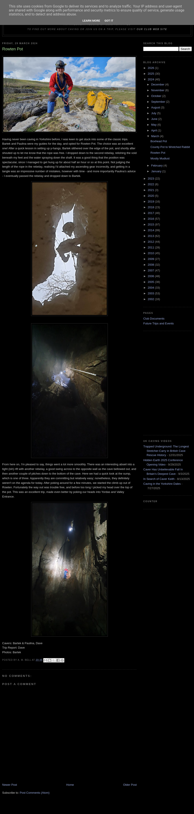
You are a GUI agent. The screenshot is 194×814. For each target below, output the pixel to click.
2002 (151, 299)
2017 (151, 213)
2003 (151, 293)
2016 (151, 218)
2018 (151, 207)
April (154, 130)
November (158, 90)
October (156, 96)
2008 (151, 264)
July (154, 113)
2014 (151, 230)
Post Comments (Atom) (35, 792)
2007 (151, 270)
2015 (151, 224)
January (156, 171)
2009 (151, 259)
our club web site (152, 29)
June (154, 119)
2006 (151, 276)
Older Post (130, 784)
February (157, 165)
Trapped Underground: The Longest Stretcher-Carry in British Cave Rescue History (166, 451)
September (158, 101)
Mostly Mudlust (160, 158)
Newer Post (9, 784)
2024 (151, 79)
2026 (151, 68)
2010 (151, 253)
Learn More (91, 20)
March (155, 136)
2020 (151, 195)
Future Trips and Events (158, 323)
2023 (151, 178)
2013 (151, 236)
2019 (151, 201)
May (154, 124)
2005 (151, 282)
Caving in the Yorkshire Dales (162, 483)
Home (70, 784)
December (158, 84)
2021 (151, 190)
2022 (151, 184)
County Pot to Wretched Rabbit (170, 147)
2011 (151, 247)
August (156, 107)
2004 (151, 287)
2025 (151, 73)
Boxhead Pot (158, 141)
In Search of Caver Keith (159, 479)
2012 (151, 241)
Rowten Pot (157, 152)
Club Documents (153, 318)
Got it (108, 20)
